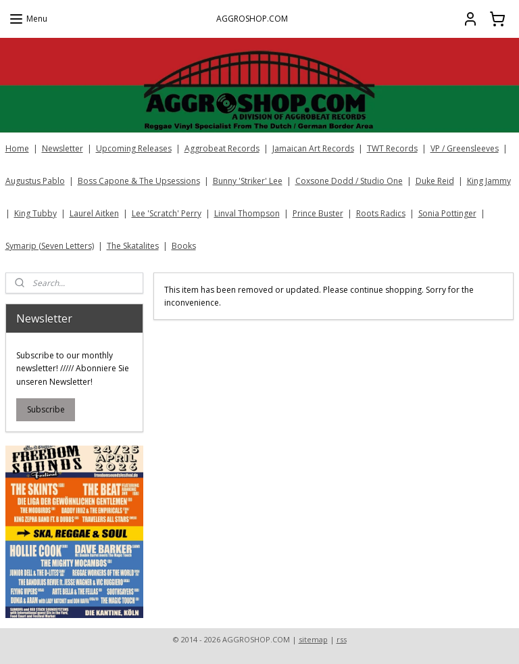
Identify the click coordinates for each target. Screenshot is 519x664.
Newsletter (62, 148)
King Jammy (489, 181)
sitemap (313, 639)
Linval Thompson (247, 213)
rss (342, 639)
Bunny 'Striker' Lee (247, 181)
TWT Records (392, 148)
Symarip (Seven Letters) (49, 246)
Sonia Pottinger (447, 213)
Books (184, 246)
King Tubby (35, 213)
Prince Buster (318, 213)
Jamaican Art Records (313, 148)
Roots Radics (380, 213)
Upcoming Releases (134, 148)
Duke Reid (435, 181)
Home (17, 148)
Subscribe (46, 409)
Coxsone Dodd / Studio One (349, 181)
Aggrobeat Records (222, 148)
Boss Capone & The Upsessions (139, 181)
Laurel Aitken (94, 213)
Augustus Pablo (35, 181)
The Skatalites (133, 246)
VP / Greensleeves (464, 148)
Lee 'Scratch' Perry (166, 213)
